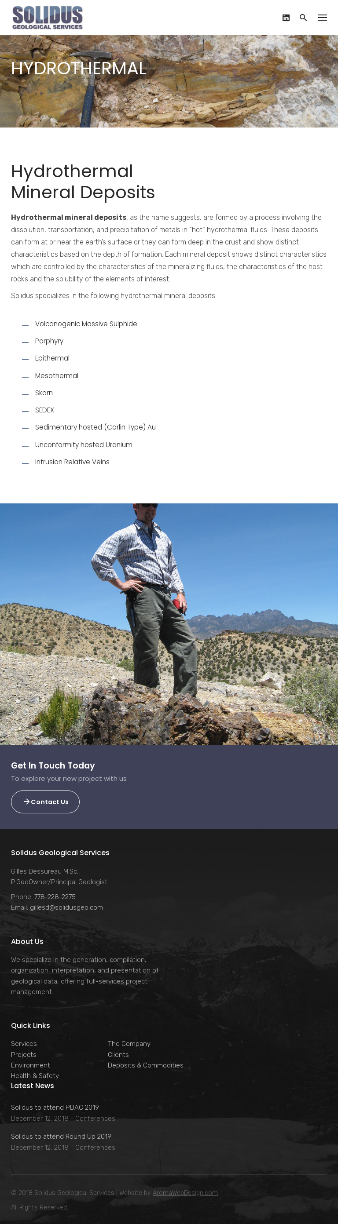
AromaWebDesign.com (185, 1193)
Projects (24, 1055)
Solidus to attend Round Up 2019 (61, 1136)
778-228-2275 (55, 897)
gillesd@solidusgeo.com (66, 907)
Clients (118, 1055)
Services (24, 1044)
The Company (129, 1044)
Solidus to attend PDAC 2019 (55, 1107)
